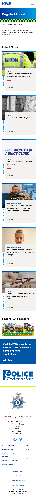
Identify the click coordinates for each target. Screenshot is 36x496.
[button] (16, 334)
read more (10, 88)
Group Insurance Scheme (11, 460)
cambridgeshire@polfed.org (19, 416)
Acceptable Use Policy (18, 481)
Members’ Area (7, 450)
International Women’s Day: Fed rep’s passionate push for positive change (20, 252)
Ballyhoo (21, 493)
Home (3, 24)
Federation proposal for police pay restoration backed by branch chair (20, 296)
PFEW (27, 450)
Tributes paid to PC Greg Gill (18, 117)
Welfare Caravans (8, 465)
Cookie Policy (18, 476)
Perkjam (28, 454)
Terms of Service (18, 485)
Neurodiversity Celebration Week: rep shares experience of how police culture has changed (20, 208)
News (27, 445)
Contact (28, 458)
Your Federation (8, 445)
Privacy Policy (18, 471)
